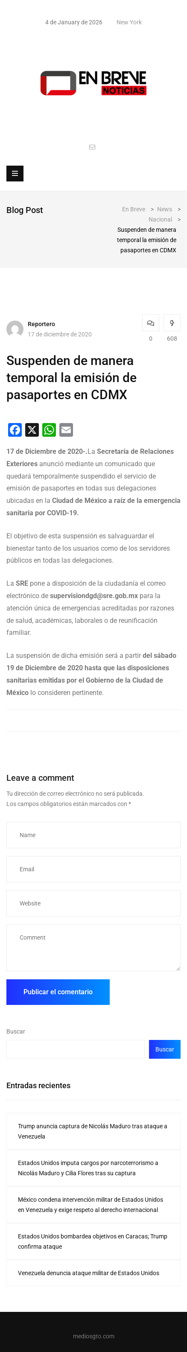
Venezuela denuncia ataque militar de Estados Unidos (88, 1273)
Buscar (15, 1031)
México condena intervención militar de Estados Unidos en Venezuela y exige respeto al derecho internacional (90, 1204)
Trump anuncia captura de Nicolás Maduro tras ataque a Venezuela (92, 1131)
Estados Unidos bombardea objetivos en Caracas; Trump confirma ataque (92, 1241)
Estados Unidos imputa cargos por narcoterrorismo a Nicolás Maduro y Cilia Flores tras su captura (88, 1168)
